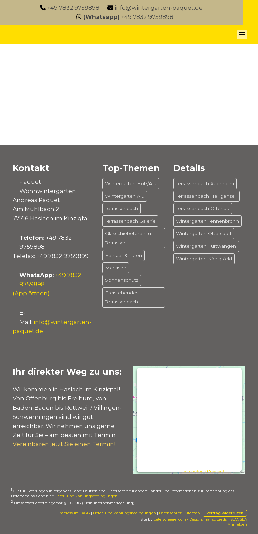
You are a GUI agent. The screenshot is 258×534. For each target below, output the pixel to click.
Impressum (69, 513)
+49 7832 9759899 (62, 256)
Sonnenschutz (121, 280)
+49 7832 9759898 (73, 7)
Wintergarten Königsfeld (204, 258)
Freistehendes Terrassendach (121, 297)
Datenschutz (170, 513)
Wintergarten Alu (124, 196)
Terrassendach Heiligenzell (206, 196)
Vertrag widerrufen (224, 513)
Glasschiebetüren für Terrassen (129, 238)
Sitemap (192, 513)
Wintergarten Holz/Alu (130, 183)
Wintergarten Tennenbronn (207, 221)
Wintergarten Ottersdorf (203, 233)
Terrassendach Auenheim (205, 183)
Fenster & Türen (123, 255)
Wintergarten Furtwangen (206, 246)
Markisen (115, 267)
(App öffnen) (31, 293)
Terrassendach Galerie (130, 221)
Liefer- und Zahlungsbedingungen (86, 496)
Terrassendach (121, 208)
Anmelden (237, 524)
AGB (86, 513)
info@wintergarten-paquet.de (159, 7)
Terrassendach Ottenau (202, 208)
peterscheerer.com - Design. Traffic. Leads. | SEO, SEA (200, 519)
